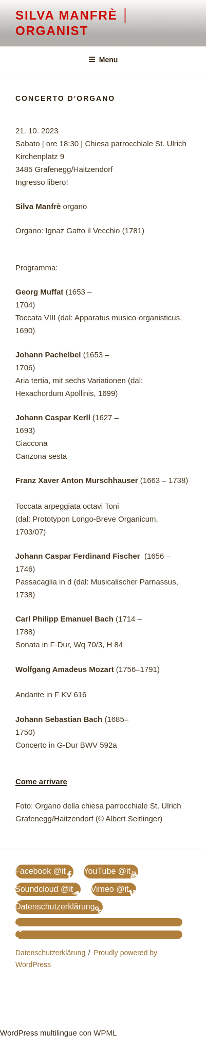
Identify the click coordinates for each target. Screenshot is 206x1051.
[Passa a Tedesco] (98, 922)
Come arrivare (41, 781)
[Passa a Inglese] (98, 935)
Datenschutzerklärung (50, 953)
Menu (103, 60)
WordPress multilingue (38, 1032)
